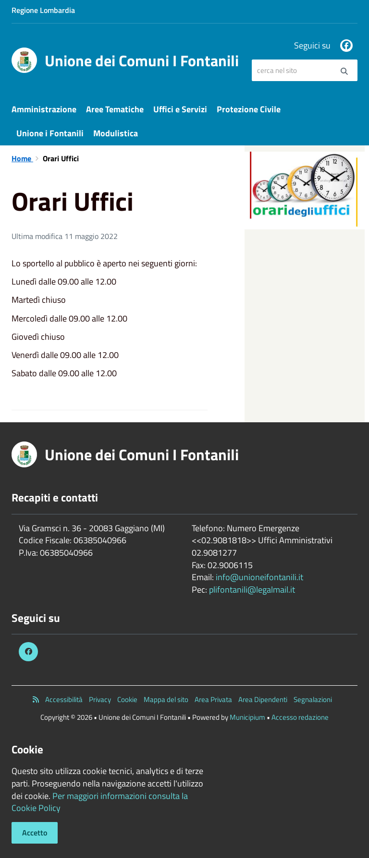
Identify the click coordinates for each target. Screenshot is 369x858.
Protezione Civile (249, 109)
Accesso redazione (300, 717)
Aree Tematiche (115, 109)
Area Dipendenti (262, 699)
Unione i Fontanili (50, 133)
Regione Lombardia (43, 10)
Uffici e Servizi (180, 109)
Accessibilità (64, 699)
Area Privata (213, 699)
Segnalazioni (313, 699)
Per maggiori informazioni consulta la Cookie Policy (100, 802)
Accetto (34, 832)
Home (22, 158)
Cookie (127, 699)
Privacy (100, 699)
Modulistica (115, 133)
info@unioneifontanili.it (259, 577)
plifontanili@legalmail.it (252, 589)
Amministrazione (44, 109)
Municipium (247, 717)
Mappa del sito (166, 699)
